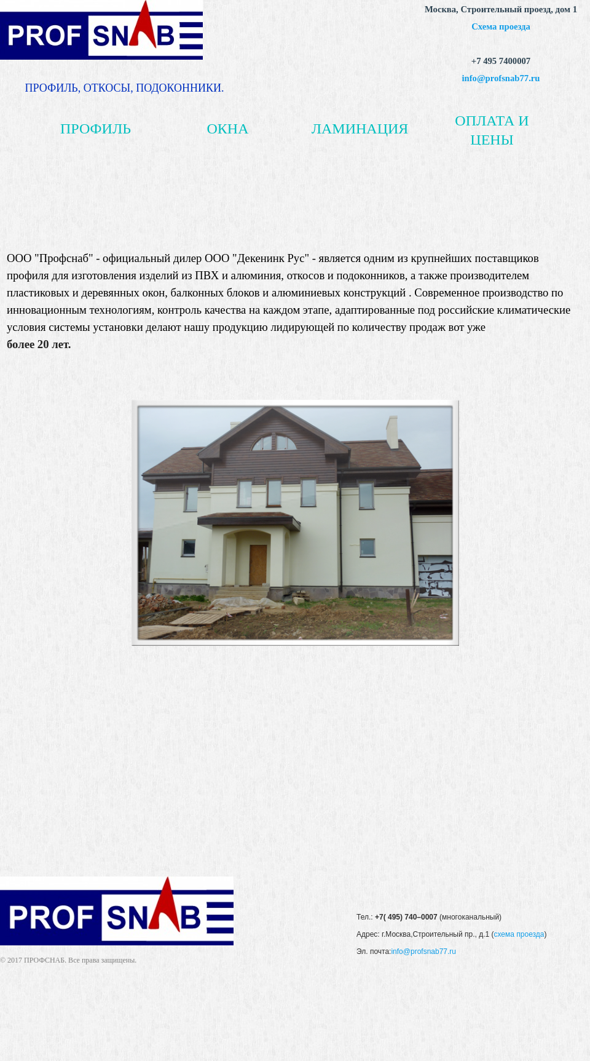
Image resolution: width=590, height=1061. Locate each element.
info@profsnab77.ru (501, 78)
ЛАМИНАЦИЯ (360, 128)
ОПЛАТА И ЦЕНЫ (492, 130)
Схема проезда (500, 26)
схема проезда (519, 934)
